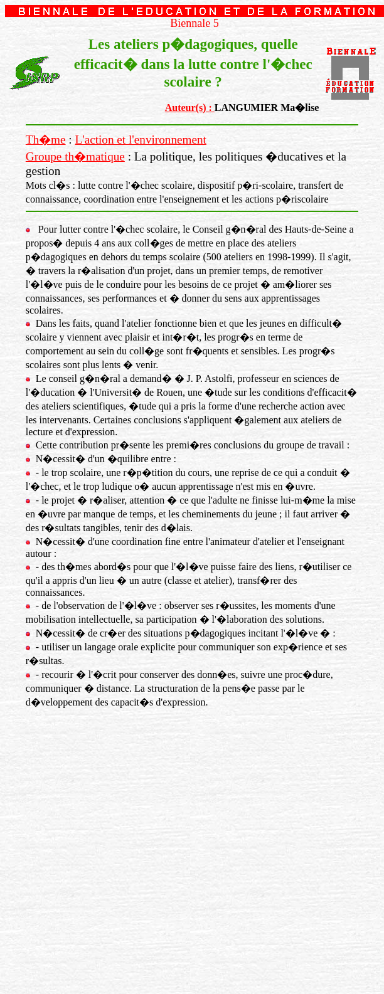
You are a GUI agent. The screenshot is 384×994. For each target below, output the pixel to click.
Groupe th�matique (75, 156)
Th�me (46, 139)
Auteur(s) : (190, 107)
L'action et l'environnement (140, 139)
